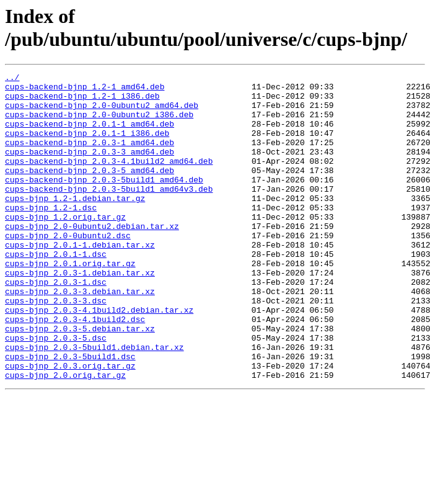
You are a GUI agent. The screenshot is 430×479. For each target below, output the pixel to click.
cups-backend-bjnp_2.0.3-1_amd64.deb (89, 157)
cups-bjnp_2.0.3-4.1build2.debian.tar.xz (99, 358)
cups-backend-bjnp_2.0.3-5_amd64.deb (89, 190)
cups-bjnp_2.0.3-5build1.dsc (70, 413)
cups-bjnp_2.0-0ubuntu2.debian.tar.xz (92, 257)
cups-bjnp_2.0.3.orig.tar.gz (70, 425)
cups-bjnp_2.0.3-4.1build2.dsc (75, 369)
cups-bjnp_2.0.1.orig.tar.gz (70, 302)
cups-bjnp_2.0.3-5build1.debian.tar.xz (94, 402)
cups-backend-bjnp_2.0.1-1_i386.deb (87, 145)
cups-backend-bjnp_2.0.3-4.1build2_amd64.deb (109, 179)
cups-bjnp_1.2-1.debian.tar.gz (75, 224)
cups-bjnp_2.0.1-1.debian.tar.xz (80, 279)
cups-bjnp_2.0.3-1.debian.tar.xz (80, 313)
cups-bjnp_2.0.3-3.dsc (56, 346)
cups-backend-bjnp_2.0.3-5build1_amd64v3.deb (109, 212)
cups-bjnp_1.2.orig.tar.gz (65, 246)
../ (12, 78)
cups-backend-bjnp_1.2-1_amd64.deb (84, 90)
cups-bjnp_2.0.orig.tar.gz (65, 436)
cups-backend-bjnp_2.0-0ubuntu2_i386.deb (99, 123)
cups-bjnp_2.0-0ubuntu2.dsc (68, 268)
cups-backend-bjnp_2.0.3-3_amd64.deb (89, 168)
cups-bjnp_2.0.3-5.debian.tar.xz (80, 380)
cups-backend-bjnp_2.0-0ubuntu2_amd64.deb (101, 112)
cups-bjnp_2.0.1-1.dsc (56, 291)
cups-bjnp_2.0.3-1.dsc (56, 324)
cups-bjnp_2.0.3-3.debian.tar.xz (80, 335)
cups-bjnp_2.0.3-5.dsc (56, 391)
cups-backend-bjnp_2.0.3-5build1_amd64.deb (104, 201)
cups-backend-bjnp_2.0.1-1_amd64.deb (89, 134)
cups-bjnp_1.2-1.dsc (51, 235)
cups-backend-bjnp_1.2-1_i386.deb (82, 101)
